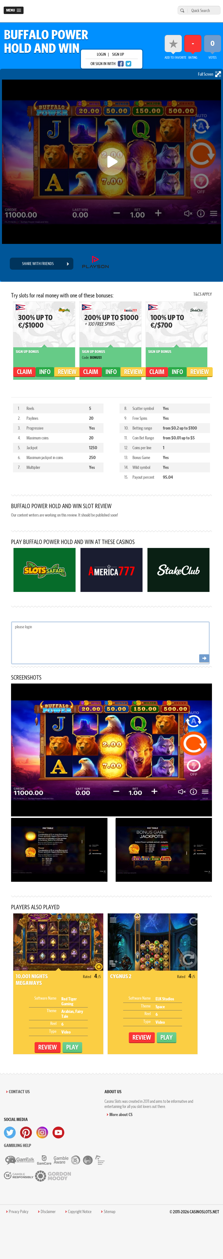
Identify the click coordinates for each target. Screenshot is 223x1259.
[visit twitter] (10, 1132)
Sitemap (109, 1211)
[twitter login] (128, 64)
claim (24, 372)
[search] (181, 10)
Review (67, 372)
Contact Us (19, 1091)
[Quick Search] (202, 10)
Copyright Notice (80, 1211)
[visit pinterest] (26, 1132)
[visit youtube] (58, 1132)
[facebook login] (121, 64)
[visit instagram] (42, 1132)
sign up (118, 54)
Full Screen (209, 74)
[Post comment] (204, 658)
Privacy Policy (18, 1211)
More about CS (120, 1114)
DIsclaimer (48, 1211)
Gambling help (17, 1145)
